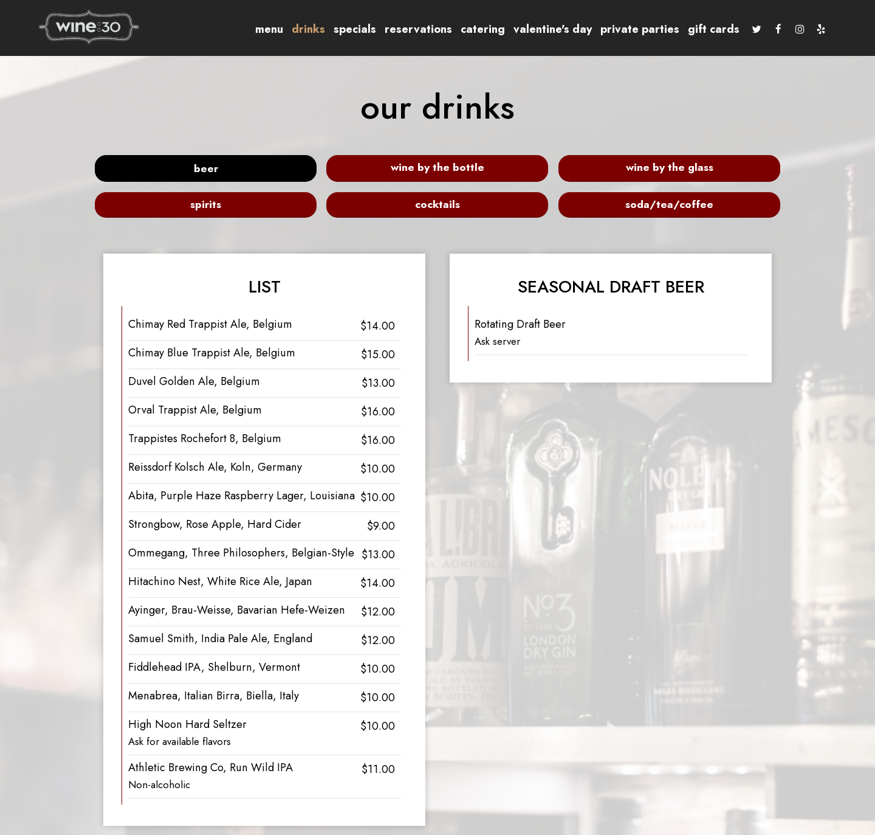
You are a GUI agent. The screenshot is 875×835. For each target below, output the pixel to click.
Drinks (297, 30)
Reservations (407, 30)
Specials (343, 30)
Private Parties (628, 30)
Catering (471, 30)
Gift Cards (702, 30)
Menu (258, 30)
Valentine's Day (541, 30)
